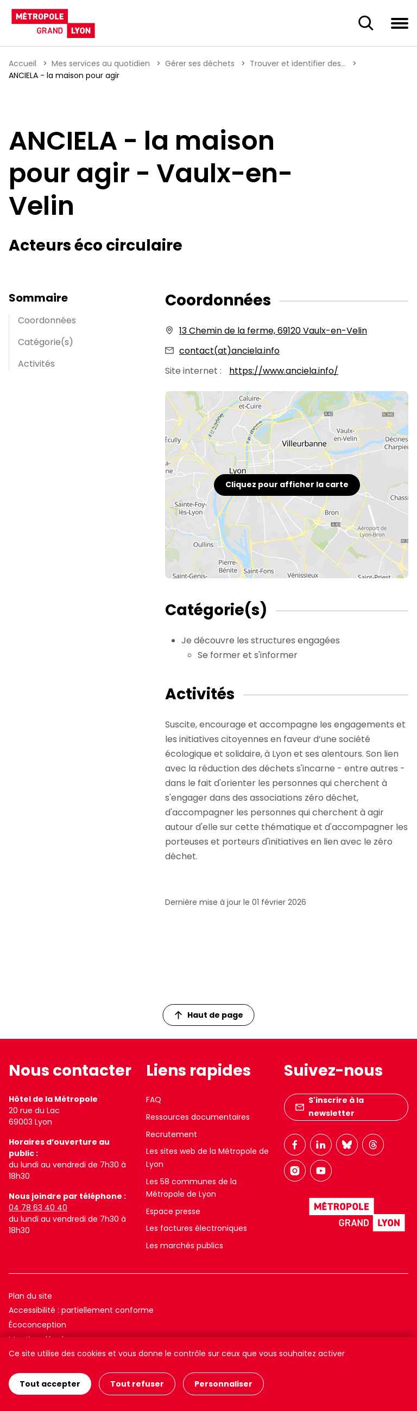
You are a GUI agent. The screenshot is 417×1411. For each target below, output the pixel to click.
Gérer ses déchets (200, 63)
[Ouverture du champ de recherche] (366, 23)
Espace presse (173, 1211)
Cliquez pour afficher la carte (287, 484)
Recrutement (171, 1134)
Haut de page (209, 1015)
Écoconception (37, 1324)
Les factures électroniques (196, 1228)
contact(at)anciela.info (229, 350)
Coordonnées (47, 320)
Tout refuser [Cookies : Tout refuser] (137, 1383)
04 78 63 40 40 (38, 1207)
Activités (36, 363)
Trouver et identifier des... (298, 63)
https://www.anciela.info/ (283, 371)
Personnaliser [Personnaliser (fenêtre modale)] (223, 1383)
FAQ (153, 1099)
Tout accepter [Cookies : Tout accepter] (50, 1383)
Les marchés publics (184, 1245)
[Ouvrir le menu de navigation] (399, 22)
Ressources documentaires (198, 1117)
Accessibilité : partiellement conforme (81, 1310)
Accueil (22, 63)
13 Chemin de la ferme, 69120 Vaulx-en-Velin (273, 330)
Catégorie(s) (45, 342)
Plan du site (30, 1296)
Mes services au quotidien (101, 63)
